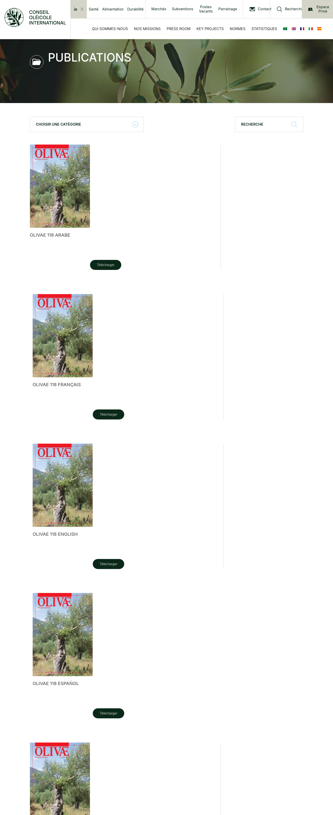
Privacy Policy (93, 763)
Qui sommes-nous (110, 28)
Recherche (294, 9)
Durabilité (135, 9)
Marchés (158, 9)
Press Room (178, 28)
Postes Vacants (206, 9)
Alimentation (113, 9)
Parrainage (227, 9)
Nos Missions (147, 28)
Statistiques (264, 28)
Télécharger (45, 265)
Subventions (182, 9)
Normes (237, 28)
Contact (264, 9)
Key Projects (210, 28)
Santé (93, 9)
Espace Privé (318, 9)
